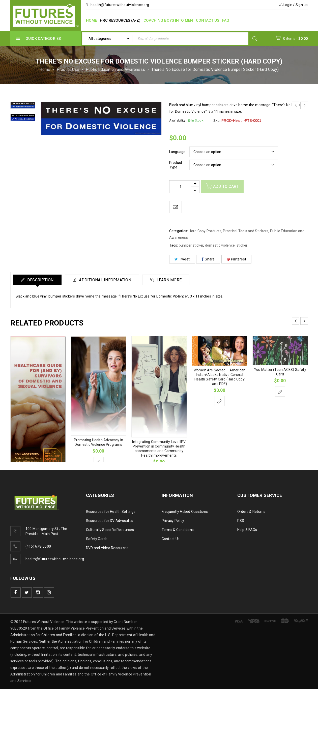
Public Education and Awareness (115, 69)
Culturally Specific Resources (110, 530)
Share (208, 259)
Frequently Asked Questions (185, 512)
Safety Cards (97, 539)
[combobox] (107, 38)
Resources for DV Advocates (109, 521)
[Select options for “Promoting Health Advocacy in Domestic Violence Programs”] (99, 462)
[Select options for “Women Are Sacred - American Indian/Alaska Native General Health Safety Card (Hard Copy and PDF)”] (220, 401)
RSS (240, 521)
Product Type (175, 165)
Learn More (169, 280)
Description (40, 280)
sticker (242, 245)
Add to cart (226, 186)
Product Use (68, 69)
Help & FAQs (247, 530)
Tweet (182, 259)
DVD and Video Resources (107, 548)
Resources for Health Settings (110, 512)
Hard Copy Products (205, 231)
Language (177, 152)
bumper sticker (191, 245)
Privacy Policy (173, 521)
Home (44, 69)
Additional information (104, 280)
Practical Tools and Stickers (245, 231)
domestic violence (220, 245)
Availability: (177, 120)
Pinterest (236, 259)
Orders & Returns (251, 512)
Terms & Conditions (178, 530)
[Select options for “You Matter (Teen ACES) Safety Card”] (280, 392)
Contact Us (171, 539)
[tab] (37, 280)
